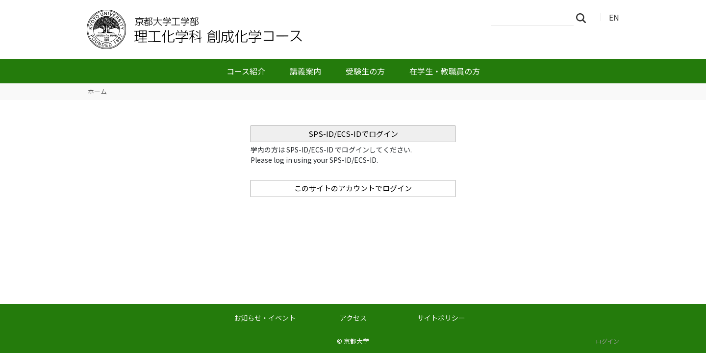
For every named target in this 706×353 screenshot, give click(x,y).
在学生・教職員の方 (444, 71)
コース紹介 (246, 71)
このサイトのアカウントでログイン (353, 188)
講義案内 (305, 71)
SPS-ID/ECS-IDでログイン (353, 133)
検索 (584, 17)
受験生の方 (365, 71)
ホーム (97, 91)
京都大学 (356, 341)
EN (614, 17)
